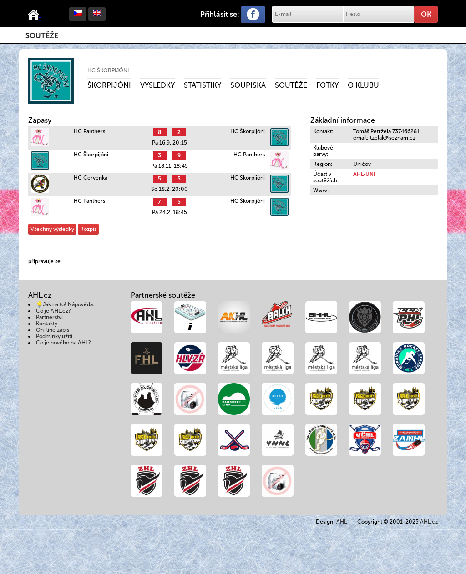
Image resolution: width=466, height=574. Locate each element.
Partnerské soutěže (163, 295)
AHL (341, 522)
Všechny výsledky (52, 229)
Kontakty (46, 323)
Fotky (327, 85)
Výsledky (157, 85)
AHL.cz (429, 522)
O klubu (363, 85)
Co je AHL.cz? (53, 311)
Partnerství (49, 317)
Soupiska (248, 85)
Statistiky (202, 85)
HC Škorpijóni (108, 70)
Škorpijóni (109, 85)
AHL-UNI (364, 174)
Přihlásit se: (219, 14)
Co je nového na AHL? (63, 342)
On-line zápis (52, 330)
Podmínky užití (54, 336)
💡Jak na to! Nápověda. (65, 304)
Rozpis (88, 229)
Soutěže (41, 35)
